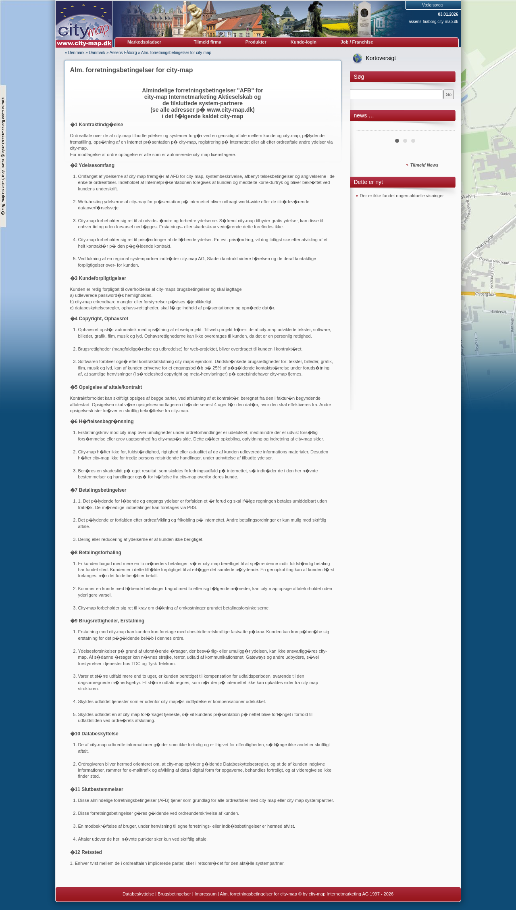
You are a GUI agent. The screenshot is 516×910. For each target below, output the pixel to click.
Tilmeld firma (207, 42)
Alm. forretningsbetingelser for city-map (176, 52)
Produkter (256, 42)
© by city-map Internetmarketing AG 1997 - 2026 (345, 893)
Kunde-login (303, 42)
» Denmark (75, 52)
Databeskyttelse (138, 893)
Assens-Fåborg (123, 52)
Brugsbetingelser (174, 893)
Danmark (97, 52)
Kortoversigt (381, 58)
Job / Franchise (357, 42)
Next (444, 127)
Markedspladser (144, 42)
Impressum (205, 893)
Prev (366, 127)
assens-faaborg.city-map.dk (433, 21)
